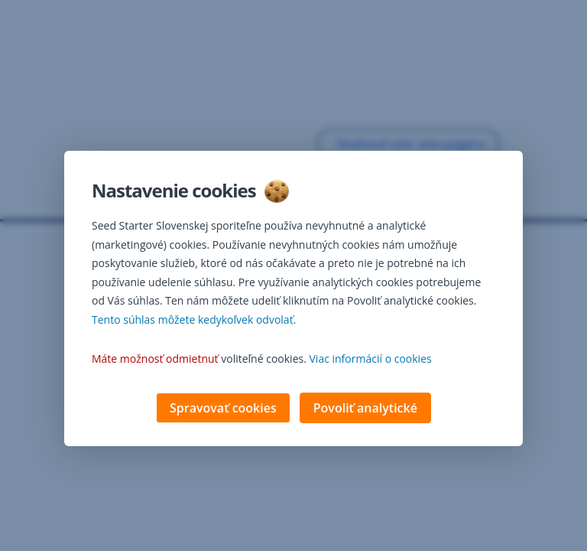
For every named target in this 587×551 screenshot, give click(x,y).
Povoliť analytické (365, 409)
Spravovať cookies (223, 409)
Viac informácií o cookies (371, 360)
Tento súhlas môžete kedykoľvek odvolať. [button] (194, 321)
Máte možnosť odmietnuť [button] (155, 360)
